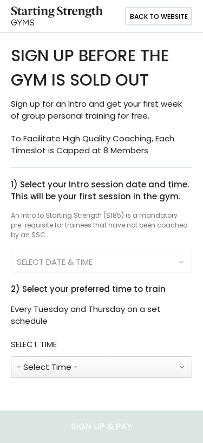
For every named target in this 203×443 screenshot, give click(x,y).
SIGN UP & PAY (101, 426)
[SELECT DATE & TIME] (101, 261)
